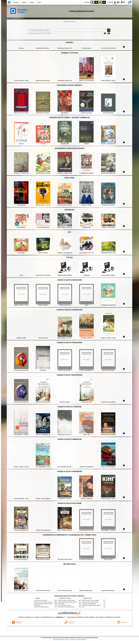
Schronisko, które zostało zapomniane (66, 606)
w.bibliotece (60, 617)
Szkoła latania (37, 605)
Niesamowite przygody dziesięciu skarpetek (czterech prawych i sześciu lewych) (51, 603)
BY (104, 2)
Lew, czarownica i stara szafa (40, 600)
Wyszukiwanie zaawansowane (37, 33)
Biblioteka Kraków (70, 21)
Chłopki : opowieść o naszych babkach (66, 600)
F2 (123, 2)
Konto (39, 2)
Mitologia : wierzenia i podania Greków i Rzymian (45, 602)
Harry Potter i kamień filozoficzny (41, 606)
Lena (83, 606)
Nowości (16, 2)
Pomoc (32, 2)
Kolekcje (48, 33)
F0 (115, 2)
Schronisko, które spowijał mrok (89, 603)
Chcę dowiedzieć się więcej (61, 639)
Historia (24, 2)
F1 (118, 2)
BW (96, 2)
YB (100, 2)
